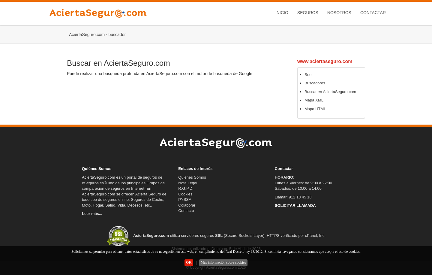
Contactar (373, 12)
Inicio (281, 12)
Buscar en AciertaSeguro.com (330, 91)
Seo (307, 74)
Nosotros (339, 12)
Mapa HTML (315, 109)
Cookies (185, 194)
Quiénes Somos (192, 177)
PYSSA (184, 199)
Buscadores (314, 83)
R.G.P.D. (185, 188)
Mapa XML (313, 100)
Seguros (307, 12)
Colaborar (186, 205)
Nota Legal (187, 183)
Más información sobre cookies (223, 262)
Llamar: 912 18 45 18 (293, 197)
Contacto (186, 210)
